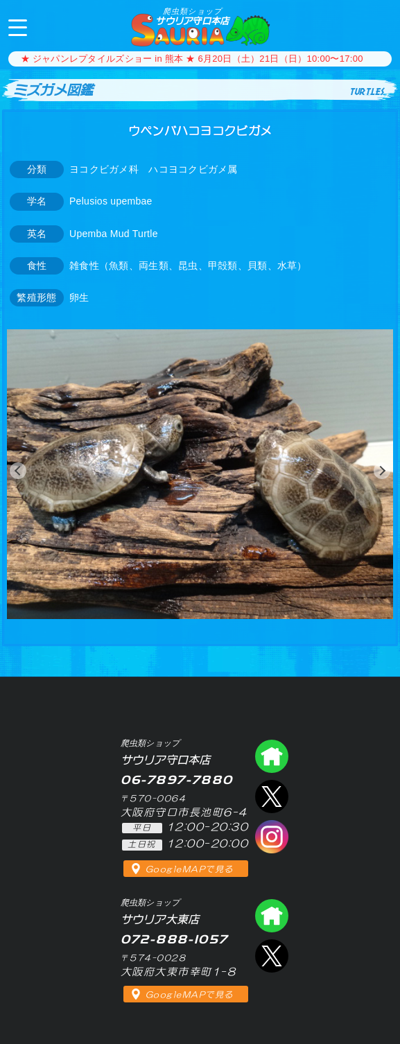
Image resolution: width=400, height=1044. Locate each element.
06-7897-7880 (378, 26)
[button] (18, 470)
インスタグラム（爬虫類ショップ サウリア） (271, 836)
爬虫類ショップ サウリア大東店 (271, 915)
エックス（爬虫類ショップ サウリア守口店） (271, 796)
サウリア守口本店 (192, 16)
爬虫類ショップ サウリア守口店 (271, 756)
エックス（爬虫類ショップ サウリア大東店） (271, 956)
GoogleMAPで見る (190, 869)
